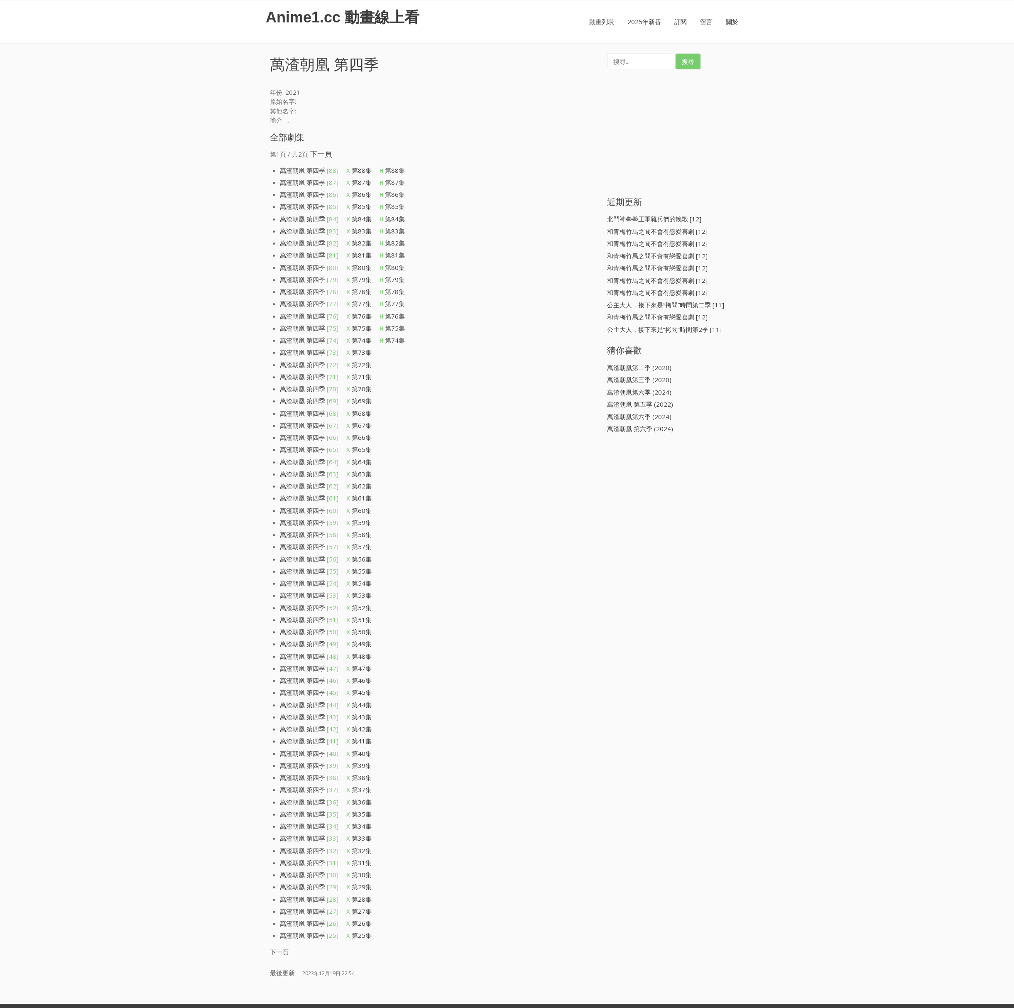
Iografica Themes (541, 964)
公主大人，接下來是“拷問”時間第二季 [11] (665, 305)
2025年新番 (644, 21)
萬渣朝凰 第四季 (309, 170)
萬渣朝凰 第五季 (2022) (640, 404)
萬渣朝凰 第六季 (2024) (640, 428)
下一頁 (321, 154)
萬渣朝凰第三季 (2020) (639, 379)
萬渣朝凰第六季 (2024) (639, 392)
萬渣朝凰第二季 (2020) (639, 367)
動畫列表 (601, 21)
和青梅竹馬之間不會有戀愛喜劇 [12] (657, 231)
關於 (732, 21)
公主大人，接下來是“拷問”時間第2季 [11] (664, 329)
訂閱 (680, 21)
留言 (706, 21)
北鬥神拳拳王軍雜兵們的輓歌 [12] (654, 219)
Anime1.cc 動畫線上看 (342, 17)
